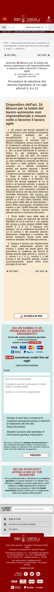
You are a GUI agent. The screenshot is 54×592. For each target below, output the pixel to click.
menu (4, 19)
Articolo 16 (19, 49)
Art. (11, 55)
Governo (37, 226)
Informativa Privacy (14, 562)
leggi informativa (15, 426)
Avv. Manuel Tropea (36, 549)
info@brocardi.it (34, 560)
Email (7, 370)
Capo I (9, 49)
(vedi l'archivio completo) (27, 365)
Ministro (17, 135)
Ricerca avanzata (51, 27)
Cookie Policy (30, 562)
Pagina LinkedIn (38, 573)
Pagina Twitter (32, 573)
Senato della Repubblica (34, 197)
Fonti (6, 43)
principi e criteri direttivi (22, 224)
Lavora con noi (27, 568)
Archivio (27, 565)
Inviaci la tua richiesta (18, 488)
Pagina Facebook (26, 573)
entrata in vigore (14, 219)
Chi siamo (42, 562)
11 (7, 161)
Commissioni (25, 204)
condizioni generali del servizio (22, 421)
